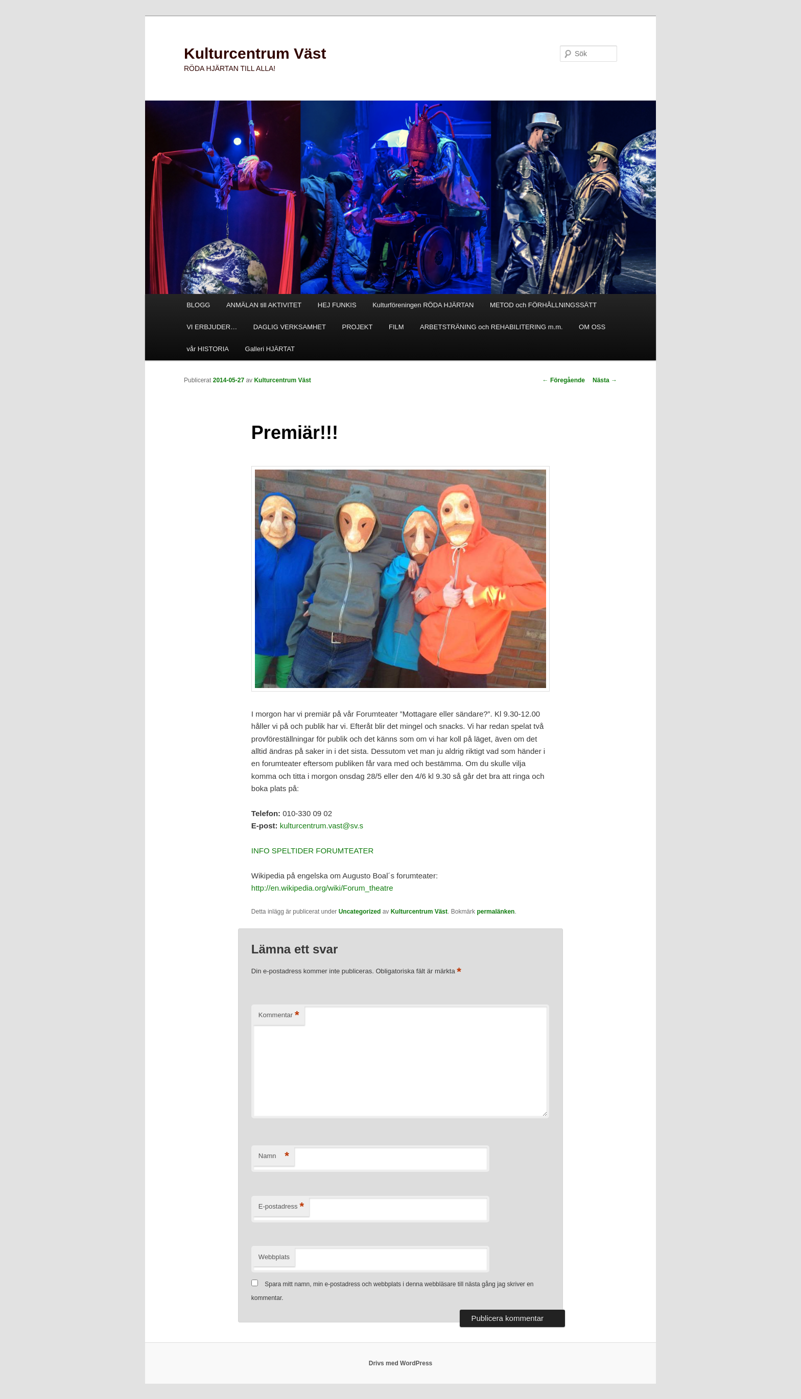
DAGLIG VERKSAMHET (289, 327)
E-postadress (281, 1206)
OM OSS (592, 327)
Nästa (605, 380)
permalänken (495, 911)
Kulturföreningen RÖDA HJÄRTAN (423, 305)
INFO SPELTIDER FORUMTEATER (312, 850)
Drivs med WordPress (401, 1363)
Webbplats (274, 1257)
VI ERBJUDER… (211, 327)
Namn (273, 1156)
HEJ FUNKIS (337, 305)
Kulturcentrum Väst (255, 53)
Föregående (564, 380)
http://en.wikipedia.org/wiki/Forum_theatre (322, 887)
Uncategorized (360, 911)
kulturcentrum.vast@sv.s (321, 825)
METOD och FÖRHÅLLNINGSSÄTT (543, 305)
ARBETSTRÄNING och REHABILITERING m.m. (491, 327)
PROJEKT (357, 327)
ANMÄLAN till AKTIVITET (263, 305)
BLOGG (198, 305)
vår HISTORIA (207, 349)
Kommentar (278, 1015)
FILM (396, 327)
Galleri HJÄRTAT (270, 349)
